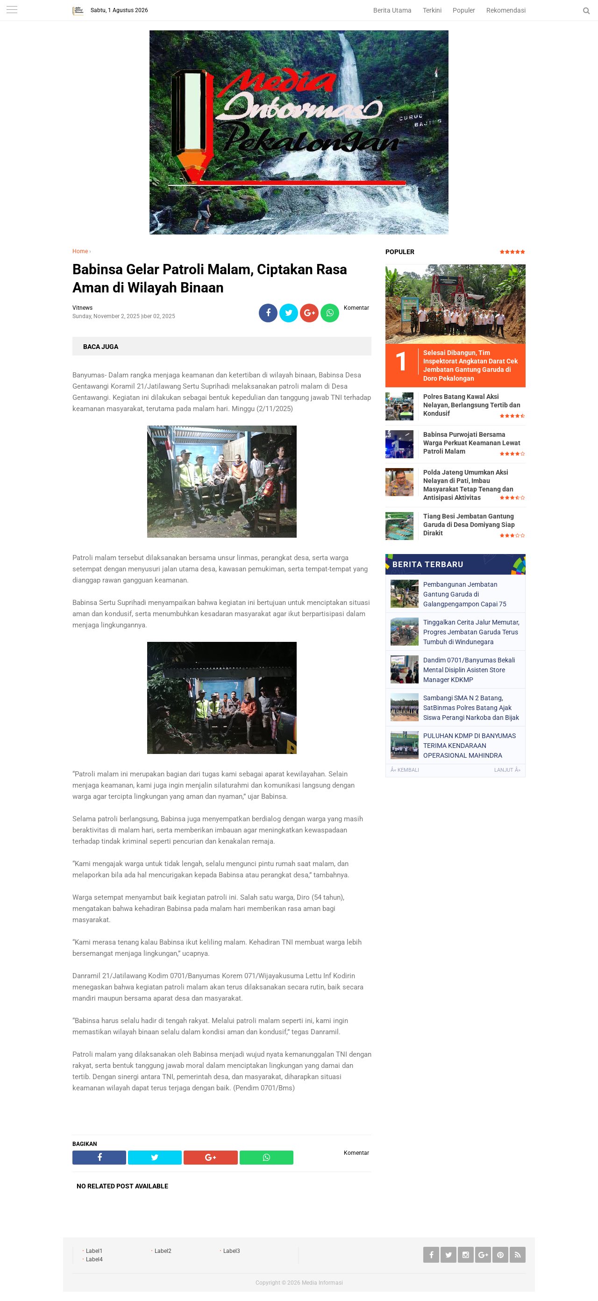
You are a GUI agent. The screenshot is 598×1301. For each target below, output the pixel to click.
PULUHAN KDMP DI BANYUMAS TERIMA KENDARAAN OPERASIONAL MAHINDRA (469, 745)
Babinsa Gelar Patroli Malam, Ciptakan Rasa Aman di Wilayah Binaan (209, 278)
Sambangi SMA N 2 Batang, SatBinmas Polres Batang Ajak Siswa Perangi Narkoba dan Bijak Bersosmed (471, 707)
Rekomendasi (506, 10)
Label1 (94, 1251)
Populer (464, 10)
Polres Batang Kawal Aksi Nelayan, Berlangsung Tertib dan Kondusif (471, 405)
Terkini (432, 10)
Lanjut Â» (507, 770)
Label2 (163, 1251)
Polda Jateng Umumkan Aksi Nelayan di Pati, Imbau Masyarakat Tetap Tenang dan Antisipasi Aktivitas (468, 485)
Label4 (94, 1259)
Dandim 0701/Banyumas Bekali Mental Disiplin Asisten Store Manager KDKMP (469, 669)
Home (80, 251)
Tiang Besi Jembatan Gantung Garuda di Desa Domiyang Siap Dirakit (469, 524)
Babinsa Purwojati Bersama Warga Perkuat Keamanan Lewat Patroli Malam (471, 443)
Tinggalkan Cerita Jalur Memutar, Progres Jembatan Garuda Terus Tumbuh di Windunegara (471, 632)
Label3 (231, 1251)
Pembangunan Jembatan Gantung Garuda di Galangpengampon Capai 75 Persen (464, 594)
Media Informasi (322, 1283)
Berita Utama (392, 10)
